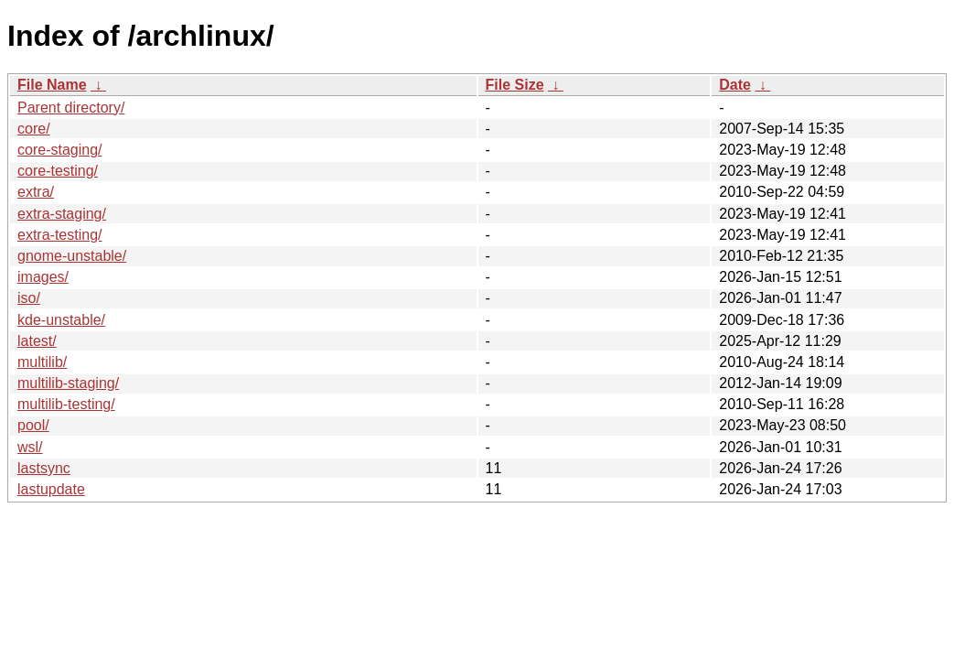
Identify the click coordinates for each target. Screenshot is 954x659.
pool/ (33, 425)
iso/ (28, 298)
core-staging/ (59, 149)
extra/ (35, 192)
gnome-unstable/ (71, 256)
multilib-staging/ (68, 383)
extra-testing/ (59, 235)
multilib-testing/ (66, 404)
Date (735, 84)
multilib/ (42, 362)
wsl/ (30, 447)
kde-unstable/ (61, 320)
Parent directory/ (70, 107)
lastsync (43, 468)
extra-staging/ (61, 213)
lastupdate (51, 489)
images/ (43, 277)
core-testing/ (57, 170)
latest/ (37, 341)
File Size (515, 84)
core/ (33, 128)
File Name (52, 84)
